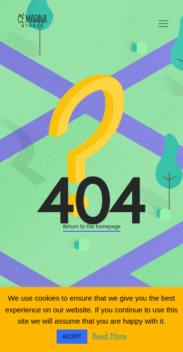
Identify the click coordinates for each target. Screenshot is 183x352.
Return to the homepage (92, 226)
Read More (109, 335)
